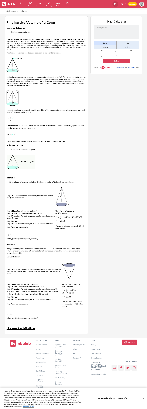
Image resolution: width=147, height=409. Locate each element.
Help (74, 353)
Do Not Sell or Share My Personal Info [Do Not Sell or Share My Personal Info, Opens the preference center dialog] (112, 399)
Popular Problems (42, 353)
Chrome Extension (58, 383)
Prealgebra (23, 11)
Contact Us (77, 358)
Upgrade (132, 4)
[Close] (143, 398)
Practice (39, 366)
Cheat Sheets (40, 371)
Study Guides (11, 11)
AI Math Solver (41, 345)
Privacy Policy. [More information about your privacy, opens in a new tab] (28, 407)
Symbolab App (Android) (60, 346)
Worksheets (40, 358)
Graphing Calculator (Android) (59, 353)
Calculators (40, 375)
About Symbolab (79, 345)
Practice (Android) (58, 360)
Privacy (93, 345)
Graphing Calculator (40, 380)
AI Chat (38, 349)
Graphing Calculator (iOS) (61, 372)
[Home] (20, 346)
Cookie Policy (96, 353)
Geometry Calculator (40, 387)
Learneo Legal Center (98, 374)
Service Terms (96, 349)
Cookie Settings (96, 358)
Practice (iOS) (60, 378)
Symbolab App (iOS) (60, 366)
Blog (75, 349)
